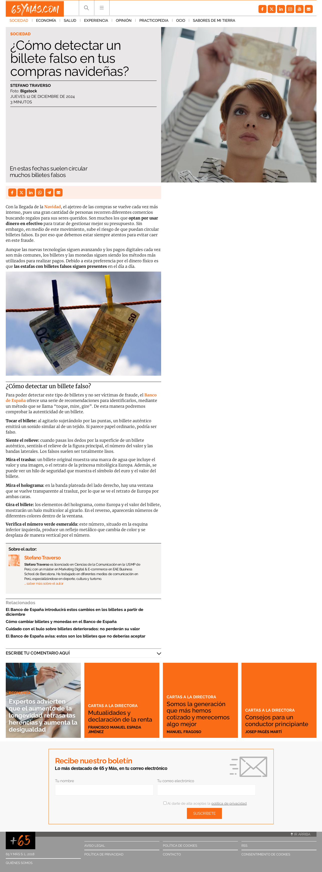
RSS (244, 845)
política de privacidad (229, 803)
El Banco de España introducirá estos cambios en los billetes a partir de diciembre (74, 612)
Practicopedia (153, 22)
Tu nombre (64, 781)
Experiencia (96, 22)
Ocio (180, 22)
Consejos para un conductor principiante (271, 717)
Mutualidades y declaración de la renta (114, 713)
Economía (46, 22)
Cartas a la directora (113, 699)
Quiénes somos (19, 863)
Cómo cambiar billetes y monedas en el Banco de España (61, 621)
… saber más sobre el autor (44, 583)
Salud (70, 22)
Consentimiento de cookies (265, 854)
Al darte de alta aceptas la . (205, 803)
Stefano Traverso (30, 85)
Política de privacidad (103, 854)
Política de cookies (180, 845)
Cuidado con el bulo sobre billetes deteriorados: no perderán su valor (73, 628)
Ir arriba (300, 834)
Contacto (172, 854)
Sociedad (19, 22)
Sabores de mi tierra (214, 22)
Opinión (124, 22)
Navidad (52, 206)
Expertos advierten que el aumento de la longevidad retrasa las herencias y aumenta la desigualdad (41, 708)
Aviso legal (94, 845)
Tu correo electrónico (175, 781)
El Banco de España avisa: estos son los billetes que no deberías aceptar (75, 636)
